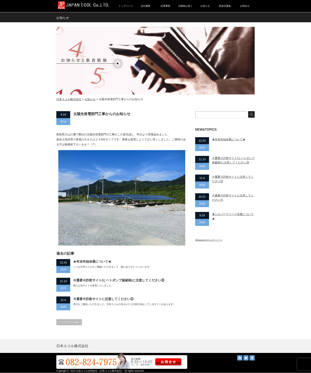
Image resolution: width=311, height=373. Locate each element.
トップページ (126, 6)
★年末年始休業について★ (92, 261)
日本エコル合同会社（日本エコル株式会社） (100, 370)
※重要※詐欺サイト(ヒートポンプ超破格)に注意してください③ (118, 280)
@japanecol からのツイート (209, 240)
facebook (252, 357)
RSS (239, 357)
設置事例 (165, 6)
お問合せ (245, 6)
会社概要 (145, 6)
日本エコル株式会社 (68, 99)
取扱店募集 (225, 6)
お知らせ (205, 6)
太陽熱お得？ (185, 6)
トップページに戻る (69, 322)
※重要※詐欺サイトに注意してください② (103, 299)
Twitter (246, 357)
